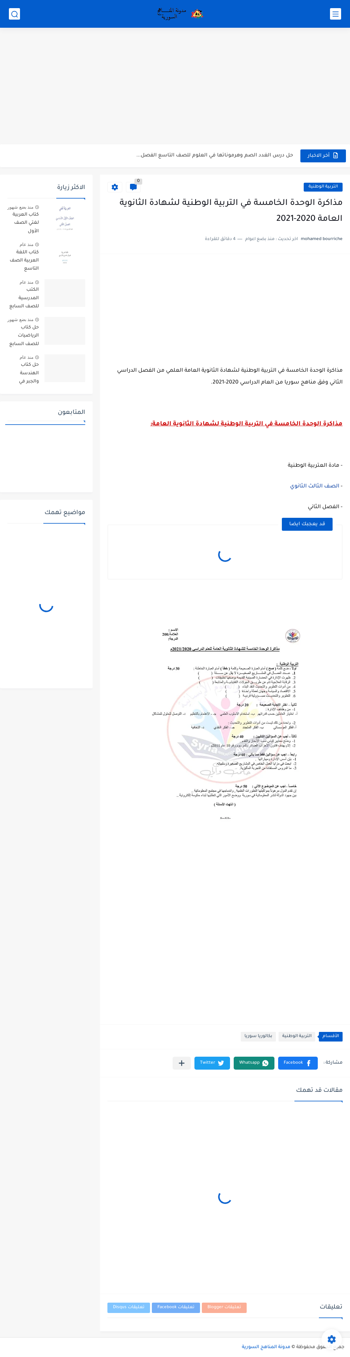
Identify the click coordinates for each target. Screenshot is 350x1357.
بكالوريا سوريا (258, 1036)
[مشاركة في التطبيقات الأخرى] (182, 1063)
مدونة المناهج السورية (266, 1347)
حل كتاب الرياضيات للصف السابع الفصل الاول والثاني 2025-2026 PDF (24, 337)
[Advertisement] (175, 87)
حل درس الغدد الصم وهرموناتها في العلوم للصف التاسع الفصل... (214, 155)
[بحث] (14, 14)
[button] (298, 1063)
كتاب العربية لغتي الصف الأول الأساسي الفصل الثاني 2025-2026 (25, 224)
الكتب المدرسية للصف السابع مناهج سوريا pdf (24, 299)
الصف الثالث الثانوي (314, 487)
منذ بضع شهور (20, 207)
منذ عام (26, 244)
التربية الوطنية (323, 187)
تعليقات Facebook (175, 1307)
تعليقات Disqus (128, 1307)
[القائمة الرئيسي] (335, 14)
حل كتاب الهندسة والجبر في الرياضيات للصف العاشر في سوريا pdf (24, 374)
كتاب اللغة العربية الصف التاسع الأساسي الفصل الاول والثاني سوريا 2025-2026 (24, 262)
